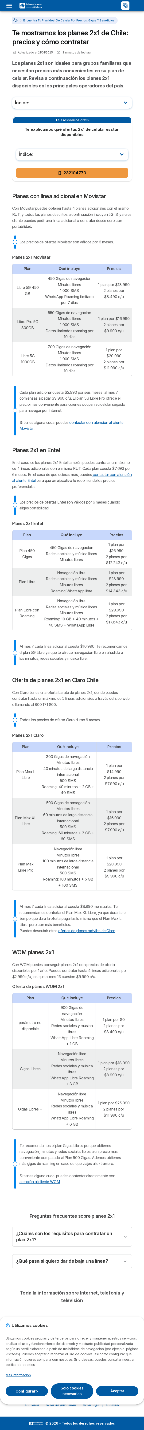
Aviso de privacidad (61, 1405)
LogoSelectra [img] (36, 1423)
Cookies (112, 1405)
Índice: (22, 103)
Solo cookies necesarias (72, 1391)
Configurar (27, 1391)
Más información (18, 1375)
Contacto (32, 1405)
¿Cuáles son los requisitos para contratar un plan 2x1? (64, 1236)
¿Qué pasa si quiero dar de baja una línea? (62, 1261)
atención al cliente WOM (39, 1181)
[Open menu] (11, 5)
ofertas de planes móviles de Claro (86, 930)
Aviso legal (91, 1405)
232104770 (72, 172)
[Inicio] (16, 20)
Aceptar (117, 1391)
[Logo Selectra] (30, 5)
